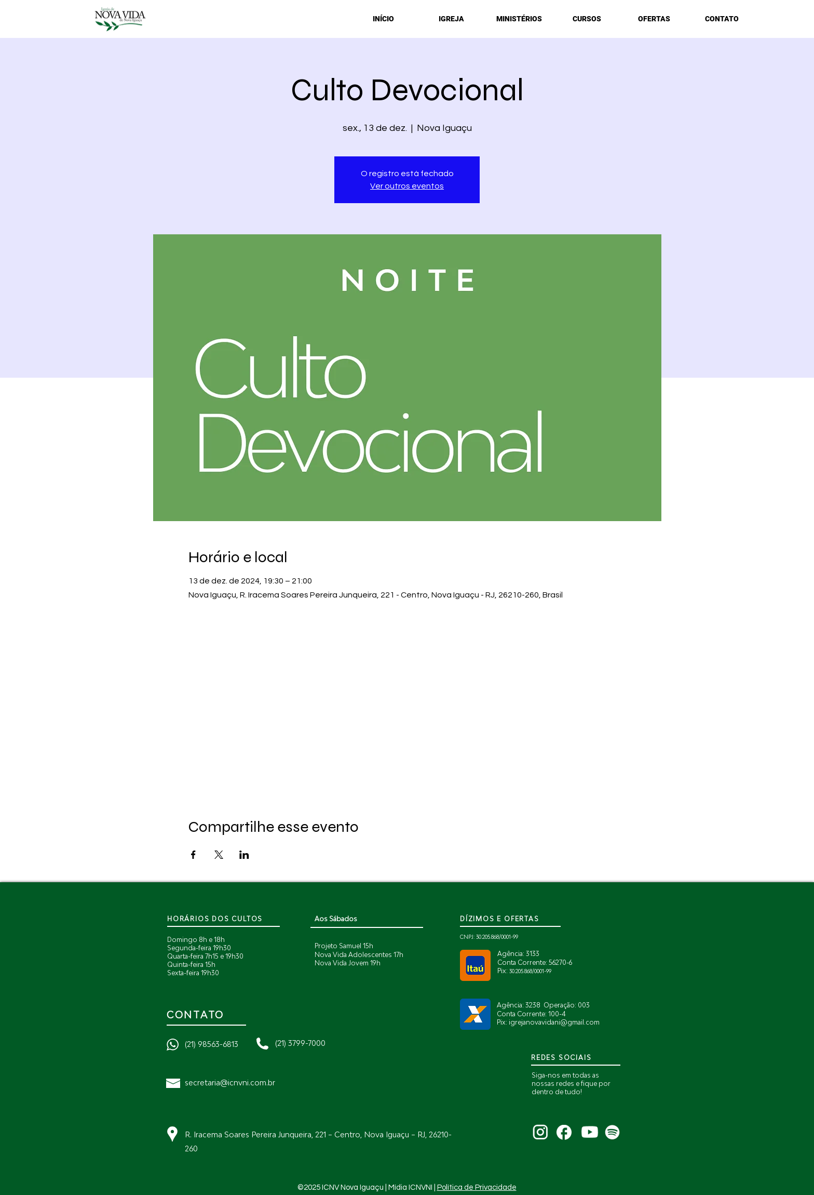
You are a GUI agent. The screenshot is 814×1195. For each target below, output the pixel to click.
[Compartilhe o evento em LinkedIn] (244, 855)
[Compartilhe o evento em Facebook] (193, 855)
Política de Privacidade (477, 1187)
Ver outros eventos (407, 186)
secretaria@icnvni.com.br (230, 1082)
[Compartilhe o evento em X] (219, 855)
